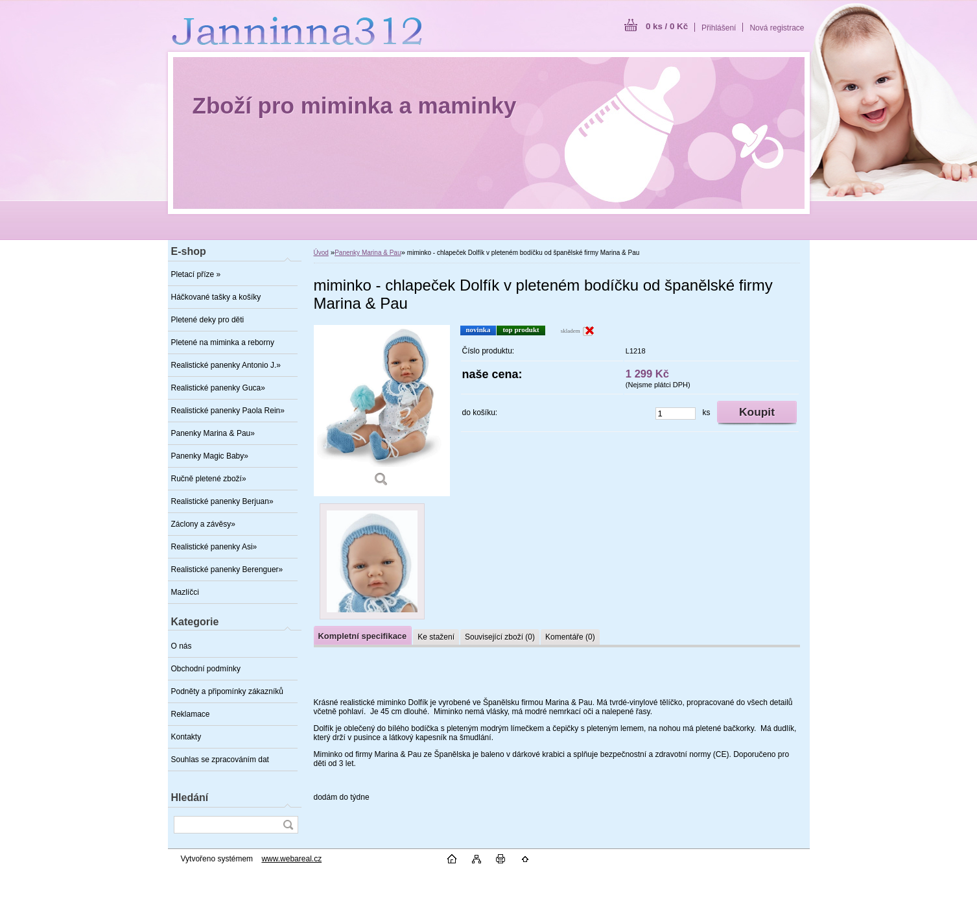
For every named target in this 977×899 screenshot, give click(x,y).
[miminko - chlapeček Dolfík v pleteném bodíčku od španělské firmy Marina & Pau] (381, 411)
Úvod (321, 252)
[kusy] (675, 413)
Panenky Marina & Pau (368, 252)
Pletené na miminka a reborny (222, 342)
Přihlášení (718, 27)
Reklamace (190, 714)
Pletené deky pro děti (207, 319)
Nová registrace (776, 27)
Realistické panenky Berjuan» (222, 501)
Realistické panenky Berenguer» (227, 569)
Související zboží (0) (500, 636)
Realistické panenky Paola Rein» (228, 410)
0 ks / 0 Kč (667, 26)
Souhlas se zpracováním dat (220, 759)
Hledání (190, 797)
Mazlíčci (185, 592)
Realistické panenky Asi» (214, 546)
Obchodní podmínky (206, 668)
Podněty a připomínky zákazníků (227, 691)
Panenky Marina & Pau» (213, 433)
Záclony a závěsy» (203, 524)
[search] (287, 825)
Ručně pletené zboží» (208, 478)
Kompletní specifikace (362, 636)
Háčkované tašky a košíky (216, 297)
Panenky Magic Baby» (209, 456)
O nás (181, 646)
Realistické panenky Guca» (218, 387)
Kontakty (186, 736)
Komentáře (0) (570, 636)
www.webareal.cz (291, 858)
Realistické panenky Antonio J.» (226, 365)
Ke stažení (436, 636)
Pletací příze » (196, 274)
